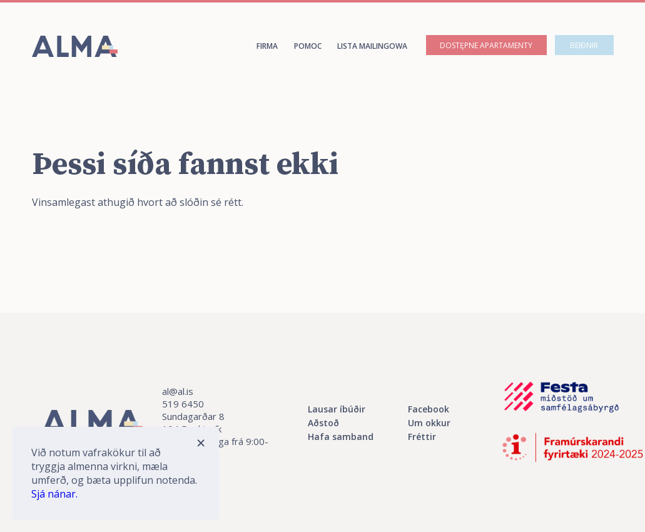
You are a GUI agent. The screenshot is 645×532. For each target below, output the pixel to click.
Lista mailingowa (372, 46)
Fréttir (422, 436)
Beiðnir (584, 45)
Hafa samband (340, 436)
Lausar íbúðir (336, 409)
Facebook (428, 409)
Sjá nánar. (54, 494)
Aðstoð (323, 423)
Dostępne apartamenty (486, 45)
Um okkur (429, 423)
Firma (267, 46)
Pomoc (308, 46)
